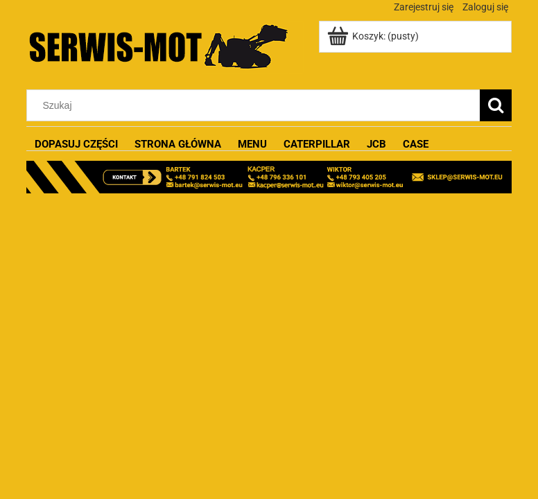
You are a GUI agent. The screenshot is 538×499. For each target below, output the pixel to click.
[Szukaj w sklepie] (256, 105)
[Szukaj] (496, 105)
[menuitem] (76, 144)
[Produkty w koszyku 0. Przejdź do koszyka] (374, 36)
